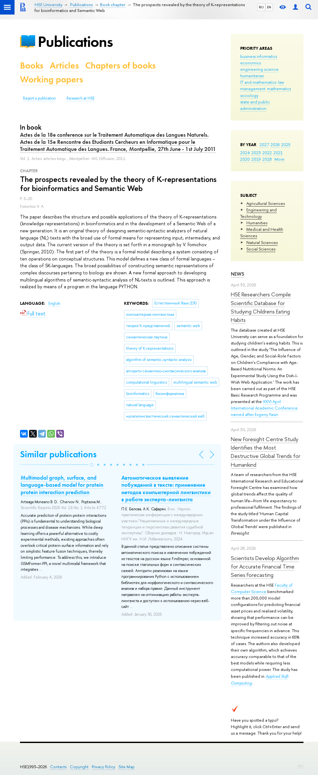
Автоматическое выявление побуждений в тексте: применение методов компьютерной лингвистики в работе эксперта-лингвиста (166, 488)
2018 (267, 159)
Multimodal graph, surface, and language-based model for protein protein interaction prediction (62, 484)
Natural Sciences (262, 242)
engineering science (259, 69)
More (279, 159)
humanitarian (252, 76)
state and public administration (255, 105)
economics (250, 63)
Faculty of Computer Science (261, 588)
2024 (245, 152)
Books (31, 65)
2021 (278, 152)
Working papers (51, 79)
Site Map (126, 767)
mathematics (279, 88)
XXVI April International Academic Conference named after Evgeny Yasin (264, 407)
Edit (300, 765)
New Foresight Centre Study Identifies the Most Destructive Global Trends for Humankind (265, 451)
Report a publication (39, 98)
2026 (275, 144)
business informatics (258, 56)
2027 (264, 144)
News (237, 274)
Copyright (79, 767)
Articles (64, 65)
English (54, 303)
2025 (286, 144)
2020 (245, 159)
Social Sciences (260, 249)
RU (261, 7)
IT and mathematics (258, 82)
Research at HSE (81, 98)
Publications (75, 41)
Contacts (58, 767)
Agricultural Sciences (265, 203)
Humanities (256, 223)
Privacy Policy (103, 767)
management (252, 88)
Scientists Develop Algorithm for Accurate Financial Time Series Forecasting (265, 566)
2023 (256, 152)
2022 (267, 152)
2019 (256, 159)
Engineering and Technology (258, 213)
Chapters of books (120, 65)
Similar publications (58, 454)
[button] (91, 465)
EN (269, 7)
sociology (249, 95)
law (281, 82)
